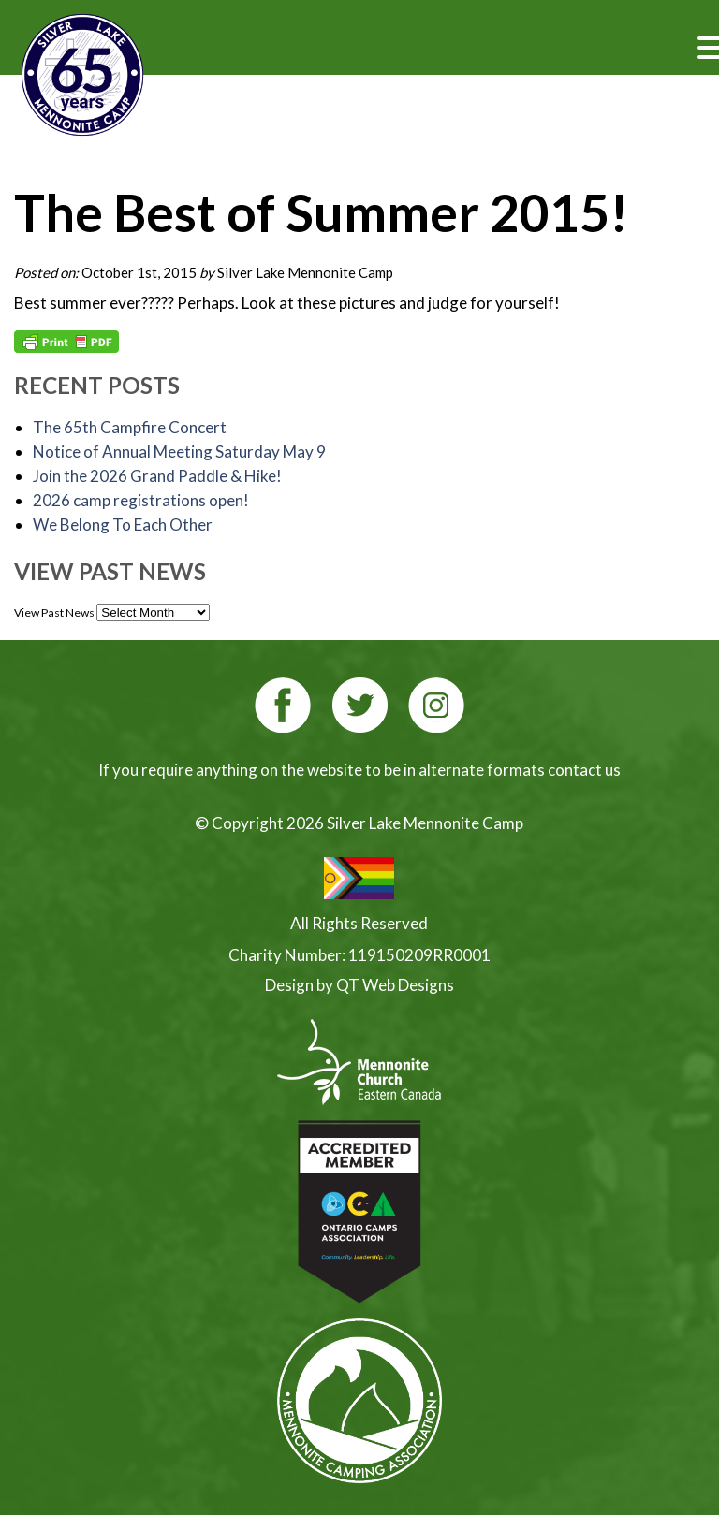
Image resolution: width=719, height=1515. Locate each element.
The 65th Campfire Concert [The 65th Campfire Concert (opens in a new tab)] (130, 427)
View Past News (54, 612)
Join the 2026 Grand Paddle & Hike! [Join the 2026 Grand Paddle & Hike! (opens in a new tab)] (157, 476)
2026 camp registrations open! (141, 500)
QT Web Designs (395, 985)
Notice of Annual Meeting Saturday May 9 (179, 451)
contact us (584, 769)
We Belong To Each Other (123, 524)
